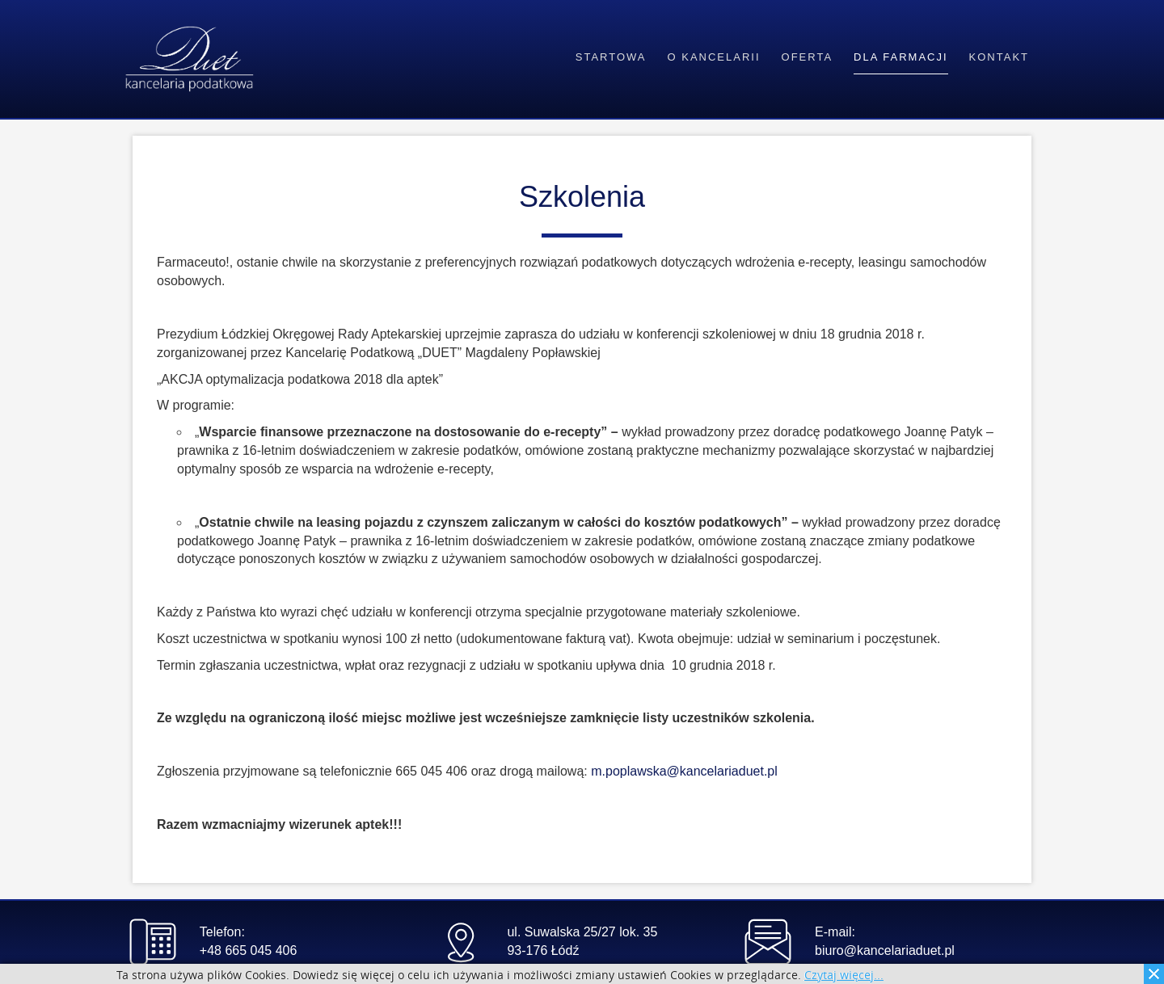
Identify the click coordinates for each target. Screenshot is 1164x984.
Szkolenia (582, 196)
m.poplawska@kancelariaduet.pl (684, 771)
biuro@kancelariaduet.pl (885, 950)
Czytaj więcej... (844, 975)
